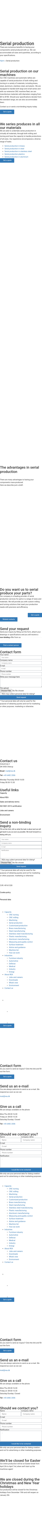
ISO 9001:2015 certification (11, 812)
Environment (5, 821)
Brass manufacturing (17, 934)
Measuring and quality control (21, 948)
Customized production (18, 931)
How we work (14, 958)
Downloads (13, 986)
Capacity (7, 918)
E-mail (2, 672)
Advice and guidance (17, 953)
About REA (4, 803)
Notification (4, 1162)
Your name (4, 660)
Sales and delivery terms (9, 807)
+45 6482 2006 (9, 781)
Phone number (6, 677)
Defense (12, 969)
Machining (13, 926)
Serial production (16, 929)
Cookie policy (5, 898)
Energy (11, 978)
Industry (12, 975)
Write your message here (10, 683)
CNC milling (13, 923)
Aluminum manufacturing (19, 945)
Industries (8, 961)
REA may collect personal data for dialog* (18, 699)
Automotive (13, 967)
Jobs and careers (7, 816)
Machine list (14, 956)
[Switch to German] (25, 1023)
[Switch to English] (27, 1514)
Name (2, 1142)
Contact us (8, 994)
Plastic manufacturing (18, 942)
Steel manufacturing (17, 937)
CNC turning (14, 920)
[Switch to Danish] (25, 1012)
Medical (12, 972)
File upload (4, 694)
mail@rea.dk (10, 777)
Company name (6, 666)
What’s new (13, 988)
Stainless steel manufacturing (21, 939)
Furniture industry (16, 964)
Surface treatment (16, 950)
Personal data (5, 905)
